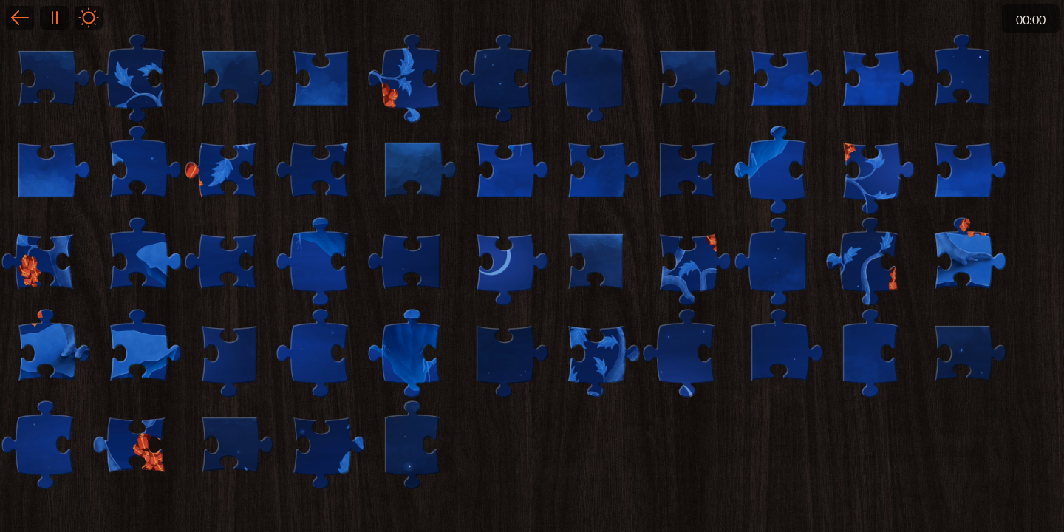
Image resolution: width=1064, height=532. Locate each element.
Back (20, 18)
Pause (54, 18)
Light (89, 18)
